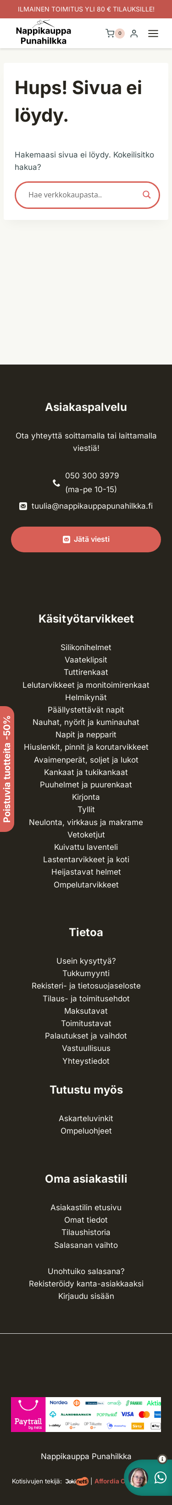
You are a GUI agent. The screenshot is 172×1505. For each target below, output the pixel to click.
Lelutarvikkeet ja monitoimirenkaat (86, 685)
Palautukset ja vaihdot (86, 1035)
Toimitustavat (86, 1023)
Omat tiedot (86, 1219)
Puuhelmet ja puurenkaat (86, 784)
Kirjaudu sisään (86, 1296)
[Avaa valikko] (158, 33)
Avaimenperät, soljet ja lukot (86, 759)
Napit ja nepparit (86, 734)
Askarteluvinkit (86, 1118)
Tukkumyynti (86, 973)
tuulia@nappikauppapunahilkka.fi (92, 506)
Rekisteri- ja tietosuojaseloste (86, 985)
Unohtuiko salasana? (86, 1271)
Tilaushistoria (86, 1232)
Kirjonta (86, 797)
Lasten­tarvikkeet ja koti (86, 859)
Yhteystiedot (86, 1061)
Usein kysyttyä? (86, 961)
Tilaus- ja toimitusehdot (86, 998)
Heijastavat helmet (86, 871)
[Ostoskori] (115, 33)
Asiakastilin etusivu (86, 1207)
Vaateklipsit (86, 659)
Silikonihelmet (86, 647)
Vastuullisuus (86, 1048)
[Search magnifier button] (146, 194)
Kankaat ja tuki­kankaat (86, 772)
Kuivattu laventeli (86, 847)
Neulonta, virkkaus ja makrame (86, 822)
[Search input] (83, 194)
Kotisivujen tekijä (36, 1481)
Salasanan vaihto (86, 1245)
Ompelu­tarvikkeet (86, 884)
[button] (145, 1459)
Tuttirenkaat (86, 672)
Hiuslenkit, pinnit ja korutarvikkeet (86, 747)
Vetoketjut (86, 834)
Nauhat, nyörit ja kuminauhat (86, 722)
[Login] (134, 33)
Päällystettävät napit (86, 709)
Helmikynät (86, 697)
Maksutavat (86, 1011)
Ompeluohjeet (86, 1130)
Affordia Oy (111, 1481)
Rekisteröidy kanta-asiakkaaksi (86, 1283)
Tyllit (86, 809)
